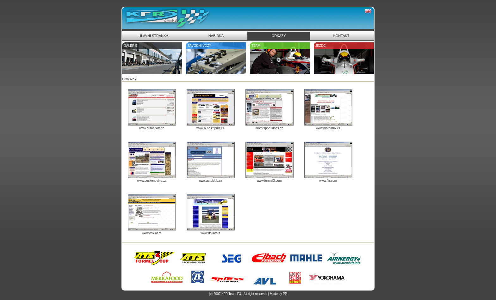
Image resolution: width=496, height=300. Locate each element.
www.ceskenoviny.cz (151, 180)
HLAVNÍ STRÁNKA (153, 36)
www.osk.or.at (151, 233)
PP (285, 294)
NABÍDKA (216, 36)
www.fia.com (328, 180)
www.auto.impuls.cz (210, 128)
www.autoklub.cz (210, 180)
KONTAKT (341, 36)
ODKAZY (278, 36)
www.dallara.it (210, 233)
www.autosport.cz (151, 128)
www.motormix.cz (328, 128)
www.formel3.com (269, 180)
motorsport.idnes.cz (269, 128)
